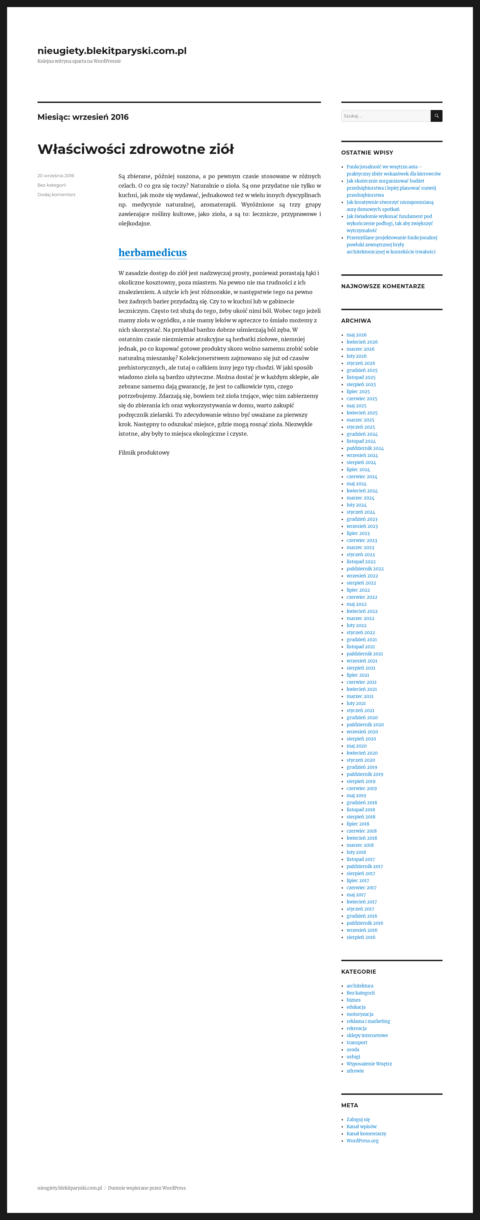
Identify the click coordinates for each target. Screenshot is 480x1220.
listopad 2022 (361, 562)
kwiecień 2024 (362, 491)
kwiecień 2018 (362, 838)
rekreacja (357, 1028)
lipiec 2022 (358, 590)
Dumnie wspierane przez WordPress (147, 1188)
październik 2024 (365, 448)
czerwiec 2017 (362, 888)
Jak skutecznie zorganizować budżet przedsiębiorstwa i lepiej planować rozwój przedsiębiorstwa (391, 188)
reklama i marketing (368, 1021)
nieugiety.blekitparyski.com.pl (112, 50)
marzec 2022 (360, 618)
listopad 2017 (361, 859)
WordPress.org (363, 1141)
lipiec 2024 (358, 469)
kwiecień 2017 (362, 902)
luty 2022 (357, 625)
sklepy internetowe (367, 1035)
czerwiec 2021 (362, 682)
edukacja (356, 1007)
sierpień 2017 (361, 873)
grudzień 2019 (362, 767)
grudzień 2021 (362, 640)
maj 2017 (356, 895)
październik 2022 (365, 569)
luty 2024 (357, 505)
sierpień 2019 (361, 781)
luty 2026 (357, 356)
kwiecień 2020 (362, 753)
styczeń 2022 (361, 632)
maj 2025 (357, 406)
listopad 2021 (361, 647)
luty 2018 (356, 852)
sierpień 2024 (361, 462)
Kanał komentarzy (366, 1134)
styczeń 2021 (360, 710)
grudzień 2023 (362, 519)
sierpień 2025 (361, 384)
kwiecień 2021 (362, 689)
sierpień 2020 (361, 739)
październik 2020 (365, 725)
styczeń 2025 (361, 427)
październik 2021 (365, 654)
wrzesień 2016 (362, 930)
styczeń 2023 (361, 555)
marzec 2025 (360, 420)
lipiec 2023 (358, 533)
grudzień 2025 (362, 370)
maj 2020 (357, 746)
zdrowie (355, 1071)
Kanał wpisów (362, 1127)
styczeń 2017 (360, 909)
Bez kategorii (51, 185)
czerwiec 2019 (362, 788)
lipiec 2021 (358, 675)
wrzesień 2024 (362, 455)
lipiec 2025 (358, 392)
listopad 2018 (361, 810)
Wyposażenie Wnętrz (369, 1064)
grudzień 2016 (362, 916)
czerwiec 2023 (362, 540)
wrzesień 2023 (362, 526)
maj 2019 (356, 795)
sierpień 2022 (361, 583)
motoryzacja (360, 1014)
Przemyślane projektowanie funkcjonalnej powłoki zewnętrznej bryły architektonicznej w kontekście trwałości (392, 245)
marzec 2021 (360, 696)
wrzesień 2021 (362, 661)
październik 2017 (365, 866)
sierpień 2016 (361, 937)
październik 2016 (365, 923)
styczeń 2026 (361, 363)
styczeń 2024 (361, 512)
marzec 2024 (360, 498)
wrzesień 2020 (362, 732)
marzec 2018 (360, 845)
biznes (354, 1000)
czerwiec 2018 (362, 831)
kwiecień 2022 (362, 611)
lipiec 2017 (358, 881)
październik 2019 (365, 774)
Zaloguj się (358, 1119)
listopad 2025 (361, 377)
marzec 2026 (361, 349)
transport (357, 1043)
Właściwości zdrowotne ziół (135, 149)
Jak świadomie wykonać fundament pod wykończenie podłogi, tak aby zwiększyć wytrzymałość (390, 224)
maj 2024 (357, 484)
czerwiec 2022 (362, 597)
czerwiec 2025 (362, 399)
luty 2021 (356, 703)
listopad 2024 (361, 441)
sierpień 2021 (361, 668)
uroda (353, 1050)
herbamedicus (152, 253)
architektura (360, 986)
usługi (353, 1057)
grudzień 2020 (362, 718)
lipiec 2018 (358, 824)
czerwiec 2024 (362, 477)
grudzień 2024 (362, 434)
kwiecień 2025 (362, 413)
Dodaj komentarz (56, 194)
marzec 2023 (360, 547)
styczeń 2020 (361, 760)
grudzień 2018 (362, 803)
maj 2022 (357, 604)
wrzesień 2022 (362, 576)
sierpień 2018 (361, 817)
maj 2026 (357, 335)
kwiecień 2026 (362, 342)
